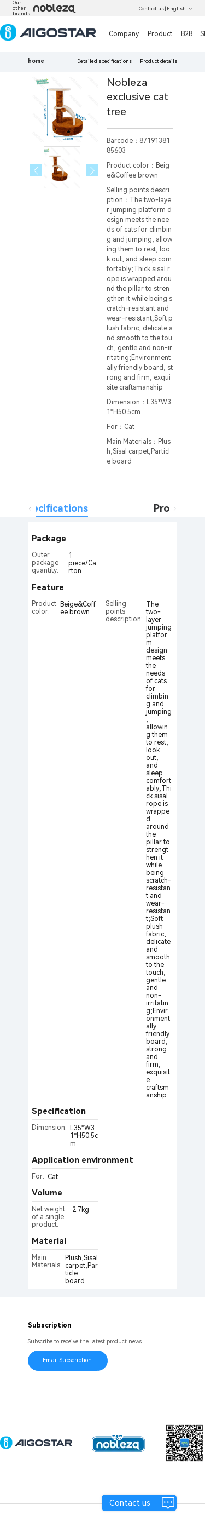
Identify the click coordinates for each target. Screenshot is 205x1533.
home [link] (36, 61)
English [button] (180, 9)
